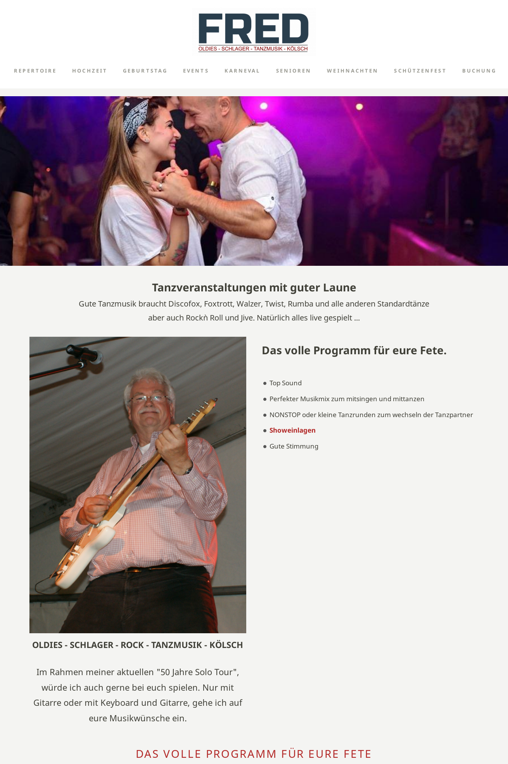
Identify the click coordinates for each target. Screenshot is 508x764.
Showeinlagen (293, 430)
